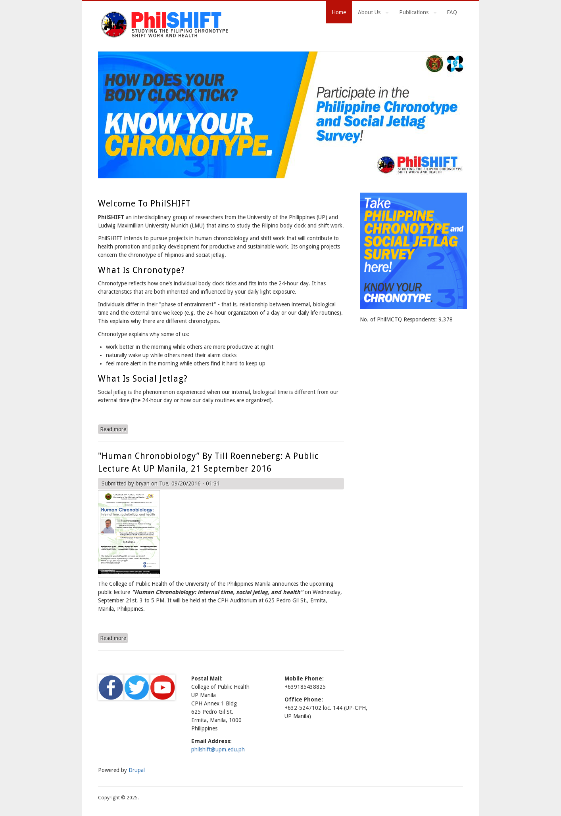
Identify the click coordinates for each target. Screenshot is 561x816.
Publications (415, 13)
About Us (370, 13)
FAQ (452, 12)
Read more (114, 428)
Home (339, 12)
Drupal (137, 770)
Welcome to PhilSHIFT (144, 203)
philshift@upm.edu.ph (218, 749)
